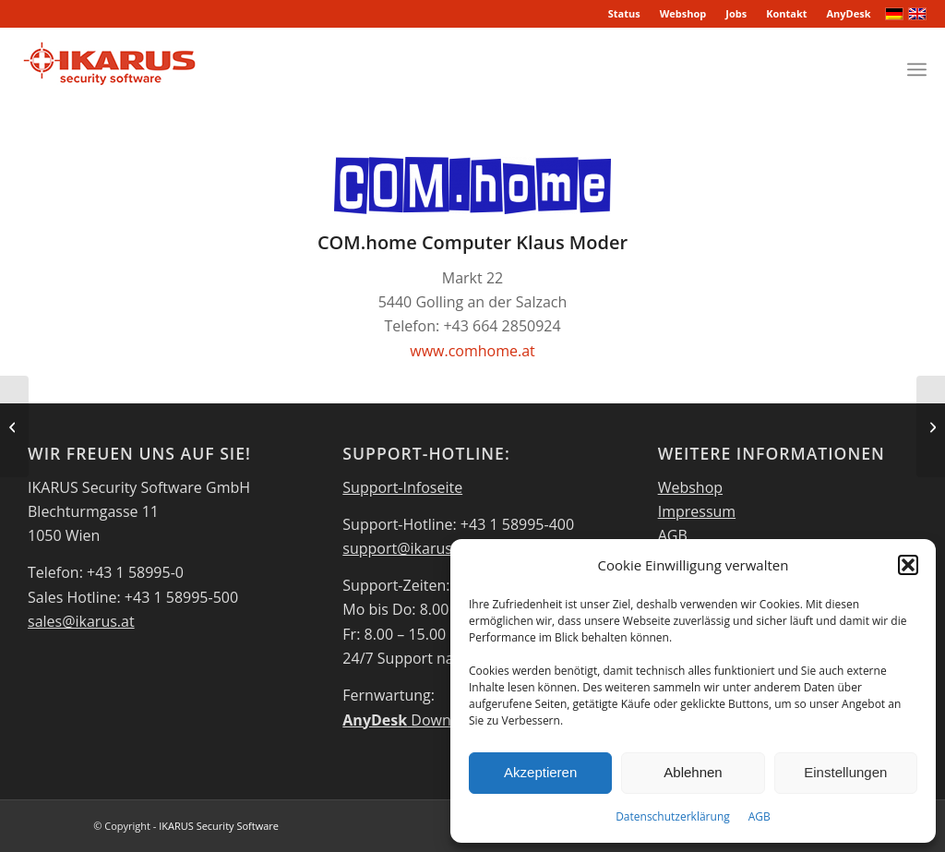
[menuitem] (625, 13)
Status (624, 13)
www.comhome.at (472, 351)
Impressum (697, 511)
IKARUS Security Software (219, 826)
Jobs (736, 13)
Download (411, 720)
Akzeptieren (540, 772)
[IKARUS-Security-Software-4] (108, 69)
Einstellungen (845, 772)
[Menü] (917, 69)
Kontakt (786, 13)
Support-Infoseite (402, 487)
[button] (908, 565)
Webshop (683, 13)
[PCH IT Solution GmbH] (14, 426)
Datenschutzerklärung (673, 816)
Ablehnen (693, 772)
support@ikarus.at (405, 548)
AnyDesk (849, 13)
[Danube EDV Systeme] (930, 426)
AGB (759, 816)
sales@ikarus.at (81, 621)
